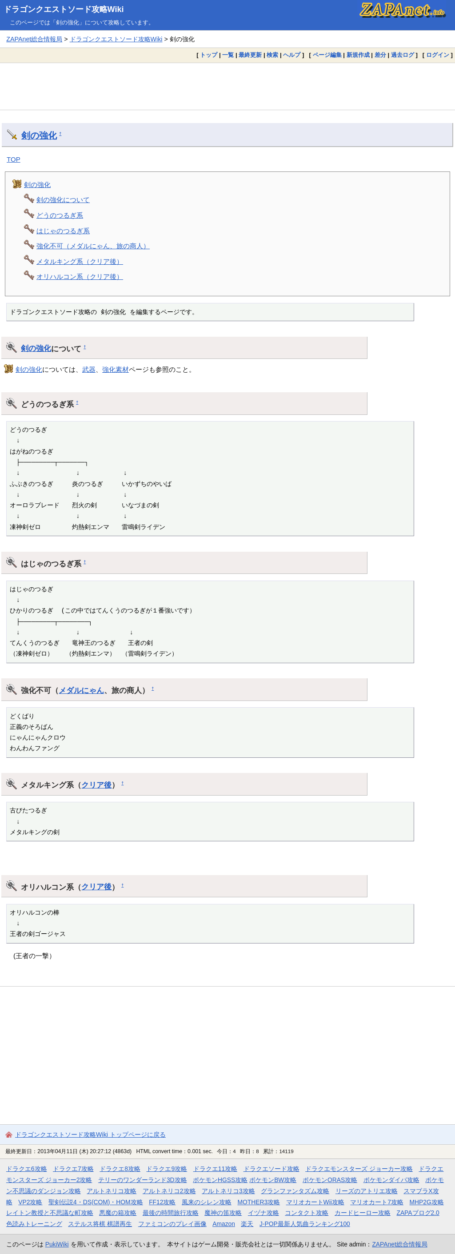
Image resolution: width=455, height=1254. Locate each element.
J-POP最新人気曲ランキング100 (304, 1223)
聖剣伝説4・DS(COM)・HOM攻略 (95, 1202)
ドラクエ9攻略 (166, 1168)
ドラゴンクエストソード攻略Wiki (64, 9)
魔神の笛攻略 (223, 1212)
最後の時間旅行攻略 (171, 1212)
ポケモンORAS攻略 (330, 1179)
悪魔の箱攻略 (117, 1212)
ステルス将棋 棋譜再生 (100, 1223)
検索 (272, 55)
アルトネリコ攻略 (111, 1190)
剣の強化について (63, 199)
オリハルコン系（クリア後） (79, 276)
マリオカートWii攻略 (315, 1202)
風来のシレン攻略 (206, 1202)
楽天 (247, 1223)
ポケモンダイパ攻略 (391, 1179)
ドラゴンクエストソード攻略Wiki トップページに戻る (90, 1134)
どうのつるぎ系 (59, 215)
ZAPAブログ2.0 (417, 1212)
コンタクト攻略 (306, 1212)
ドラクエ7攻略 (73, 1168)
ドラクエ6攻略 (26, 1168)
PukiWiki (57, 1244)
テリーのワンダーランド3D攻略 (142, 1179)
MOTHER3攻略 (258, 1202)
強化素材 (115, 369)
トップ (208, 55)
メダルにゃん (81, 690)
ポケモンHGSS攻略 (220, 1179)
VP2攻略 (30, 1202)
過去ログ (402, 55)
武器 (89, 369)
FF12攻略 (162, 1202)
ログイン (437, 55)
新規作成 (358, 55)
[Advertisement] (227, 86)
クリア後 (96, 784)
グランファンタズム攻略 (295, 1190)
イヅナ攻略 (263, 1212)
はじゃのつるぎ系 (63, 231)
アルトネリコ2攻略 (169, 1190)
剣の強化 (39, 135)
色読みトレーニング (34, 1223)
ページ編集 (327, 55)
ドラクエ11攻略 (215, 1168)
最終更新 (250, 55)
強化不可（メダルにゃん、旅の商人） (93, 246)
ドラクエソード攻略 (271, 1168)
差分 (380, 55)
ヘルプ (291, 55)
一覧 (228, 55)
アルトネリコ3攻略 (228, 1190)
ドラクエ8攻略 (120, 1168)
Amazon (223, 1223)
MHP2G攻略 (427, 1202)
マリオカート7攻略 (376, 1202)
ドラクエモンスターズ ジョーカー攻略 (359, 1168)
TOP (13, 159)
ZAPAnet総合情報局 (34, 39)
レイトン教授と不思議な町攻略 (49, 1212)
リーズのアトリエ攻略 (366, 1190)
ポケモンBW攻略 (272, 1179)
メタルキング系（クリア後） (79, 261)
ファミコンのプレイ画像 (172, 1223)
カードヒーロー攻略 (363, 1212)
